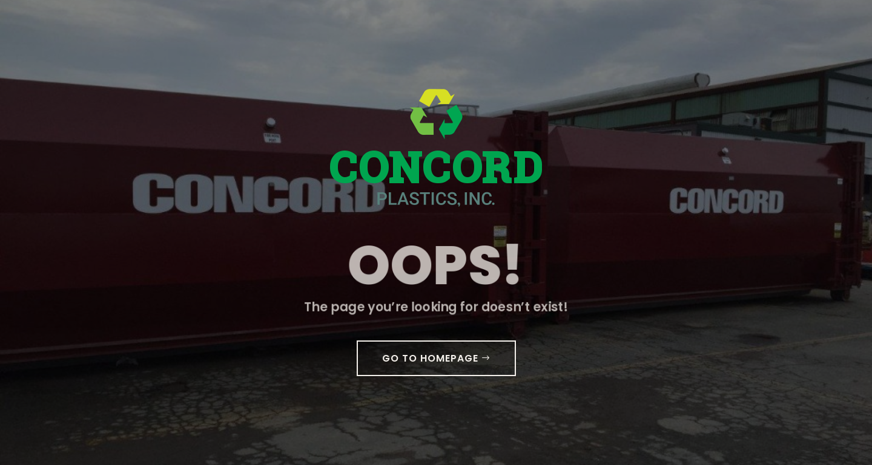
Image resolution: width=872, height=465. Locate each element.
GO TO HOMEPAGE (430, 358)
